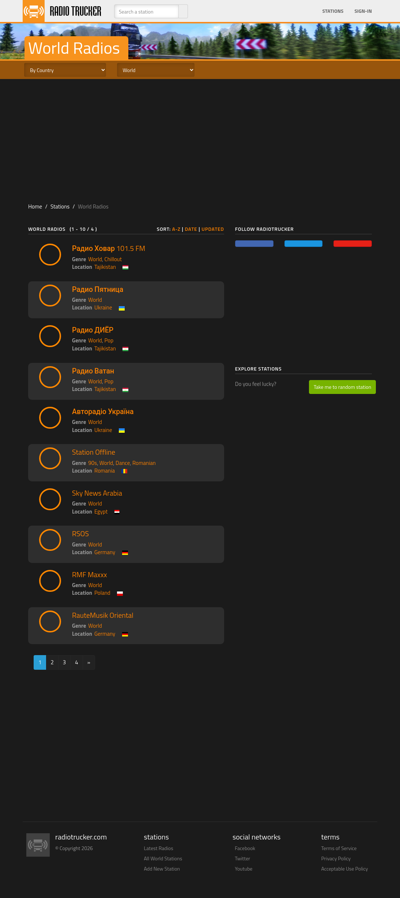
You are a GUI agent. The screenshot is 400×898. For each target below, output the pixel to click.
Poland (102, 593)
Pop (109, 340)
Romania (104, 470)
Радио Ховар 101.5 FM (108, 248)
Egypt (100, 511)
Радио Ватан (93, 370)
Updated (212, 229)
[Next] (89, 662)
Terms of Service (339, 848)
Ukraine (103, 307)
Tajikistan (105, 267)
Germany (104, 552)
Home (35, 206)
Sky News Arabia (97, 493)
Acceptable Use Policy (344, 868)
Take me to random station (342, 387)
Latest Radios (158, 848)
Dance (123, 463)
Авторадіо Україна (103, 411)
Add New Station (162, 868)
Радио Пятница (97, 289)
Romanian (144, 463)
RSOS (80, 533)
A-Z (176, 229)
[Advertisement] (200, 137)
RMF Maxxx (89, 574)
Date (191, 229)
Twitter (242, 858)
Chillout (113, 259)
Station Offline (93, 452)
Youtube (243, 868)
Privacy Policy (336, 858)
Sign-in (363, 11)
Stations (332, 11)
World (95, 259)
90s (92, 463)
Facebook (245, 848)
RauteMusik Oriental (102, 615)
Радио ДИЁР (92, 329)
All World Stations (163, 858)
